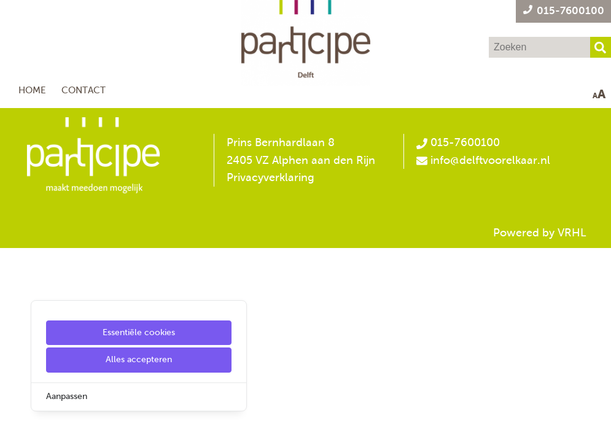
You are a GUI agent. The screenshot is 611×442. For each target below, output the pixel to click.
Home (32, 90)
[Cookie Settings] (14, 424)
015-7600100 (458, 142)
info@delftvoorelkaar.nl (490, 160)
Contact (83, 90)
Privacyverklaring (270, 177)
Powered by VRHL (539, 233)
